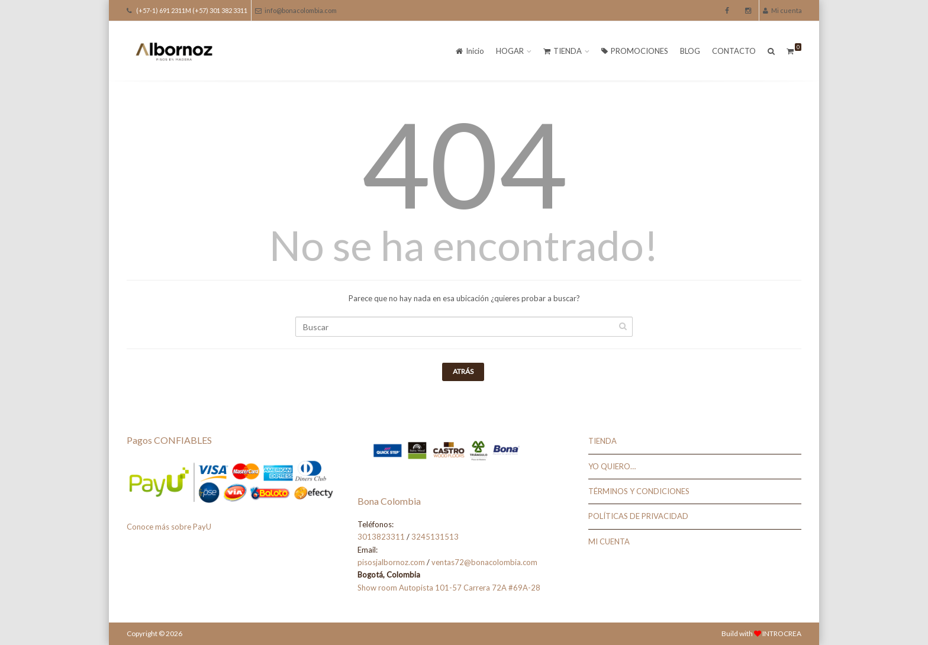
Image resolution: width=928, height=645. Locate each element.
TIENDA (562, 51)
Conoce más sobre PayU (169, 526)
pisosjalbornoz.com (391, 562)
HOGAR (510, 51)
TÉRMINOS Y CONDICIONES (638, 491)
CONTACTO (734, 51)
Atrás (463, 371)
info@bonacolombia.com (296, 10)
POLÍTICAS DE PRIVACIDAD (638, 516)
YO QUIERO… (612, 466)
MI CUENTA (609, 541)
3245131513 (435, 536)
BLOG (690, 51)
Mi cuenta (782, 10)
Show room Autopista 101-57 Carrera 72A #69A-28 (448, 587)
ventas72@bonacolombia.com (484, 562)
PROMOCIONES (634, 51)
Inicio (470, 51)
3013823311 (381, 536)
